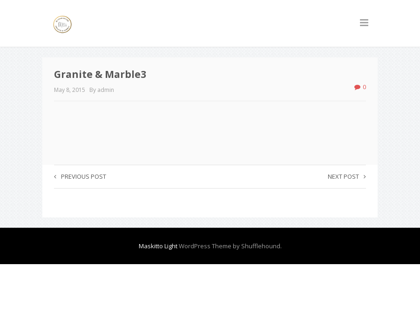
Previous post (80, 176)
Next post (347, 176)
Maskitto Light (158, 246)
